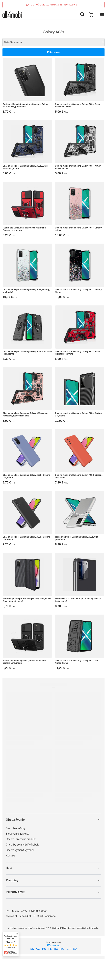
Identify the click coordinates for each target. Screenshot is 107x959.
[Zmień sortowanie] (53, 42)
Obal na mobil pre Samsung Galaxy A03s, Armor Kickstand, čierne (78, 105)
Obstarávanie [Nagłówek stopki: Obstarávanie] (15, 819)
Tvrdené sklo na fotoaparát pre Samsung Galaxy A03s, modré (78, 599)
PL (50, 948)
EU (75, 948)
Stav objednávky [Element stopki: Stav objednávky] (15, 828)
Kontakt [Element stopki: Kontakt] (10, 855)
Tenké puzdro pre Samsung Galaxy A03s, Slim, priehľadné (77, 538)
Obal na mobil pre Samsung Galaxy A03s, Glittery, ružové (78, 229)
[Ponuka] (102, 15)
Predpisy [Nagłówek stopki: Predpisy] (12, 880)
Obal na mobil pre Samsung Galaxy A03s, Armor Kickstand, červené (78, 352)
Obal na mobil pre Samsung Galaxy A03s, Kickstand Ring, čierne (27, 352)
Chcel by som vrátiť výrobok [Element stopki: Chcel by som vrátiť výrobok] (22, 844)
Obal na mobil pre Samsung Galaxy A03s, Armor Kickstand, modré (25, 167)
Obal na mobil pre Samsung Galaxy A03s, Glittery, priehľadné (26, 290)
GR (69, 948)
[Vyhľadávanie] (82, 15)
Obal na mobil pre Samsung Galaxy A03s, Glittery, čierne (78, 290)
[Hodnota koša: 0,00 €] (91, 15)
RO (56, 948)
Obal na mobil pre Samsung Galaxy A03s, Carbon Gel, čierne (78, 414)
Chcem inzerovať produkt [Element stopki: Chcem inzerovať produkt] (20, 839)
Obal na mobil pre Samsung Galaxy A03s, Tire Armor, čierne (76, 661)
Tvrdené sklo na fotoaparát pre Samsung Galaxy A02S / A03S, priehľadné (25, 105)
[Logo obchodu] (12, 14)
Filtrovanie (53, 52)
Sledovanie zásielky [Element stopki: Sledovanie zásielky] (17, 833)
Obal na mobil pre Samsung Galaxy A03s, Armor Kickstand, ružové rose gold (25, 414)
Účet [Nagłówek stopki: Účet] (9, 868)
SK (32, 948)
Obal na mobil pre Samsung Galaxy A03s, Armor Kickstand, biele (78, 167)
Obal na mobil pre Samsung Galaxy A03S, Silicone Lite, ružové (79, 476)
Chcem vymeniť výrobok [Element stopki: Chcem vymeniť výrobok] (20, 850)
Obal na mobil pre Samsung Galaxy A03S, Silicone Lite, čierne (26, 538)
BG (62, 948)
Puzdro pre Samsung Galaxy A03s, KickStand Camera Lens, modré (24, 229)
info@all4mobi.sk (38, 910)
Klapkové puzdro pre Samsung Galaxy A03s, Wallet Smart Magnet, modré (27, 599)
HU (44, 948)
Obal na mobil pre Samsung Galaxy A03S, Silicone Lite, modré (26, 476)
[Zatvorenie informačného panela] (101, 5)
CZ (38, 948)
